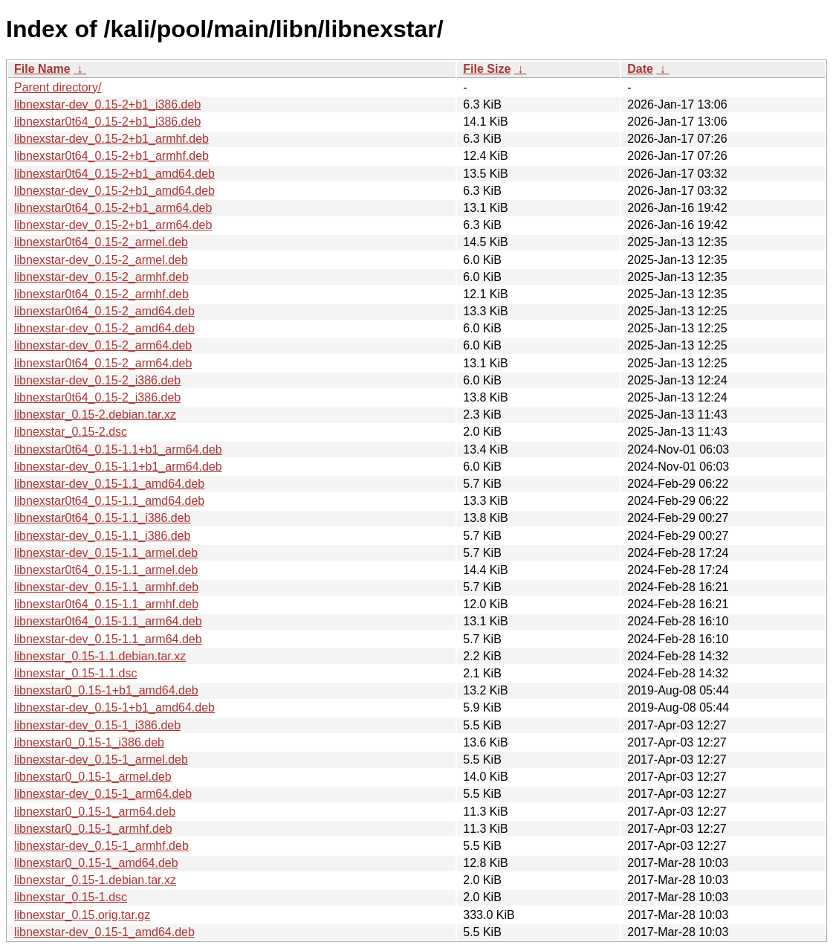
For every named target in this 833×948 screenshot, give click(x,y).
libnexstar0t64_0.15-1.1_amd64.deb (109, 500)
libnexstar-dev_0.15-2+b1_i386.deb (107, 104)
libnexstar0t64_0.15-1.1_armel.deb (106, 570)
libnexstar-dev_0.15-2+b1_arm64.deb (113, 225)
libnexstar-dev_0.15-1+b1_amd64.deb (114, 707)
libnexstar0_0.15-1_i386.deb (89, 742)
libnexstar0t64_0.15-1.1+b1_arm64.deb (118, 449)
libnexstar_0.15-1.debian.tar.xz (95, 880)
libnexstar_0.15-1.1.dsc (75, 673)
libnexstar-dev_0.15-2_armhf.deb (101, 277)
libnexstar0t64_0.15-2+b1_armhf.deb (111, 155)
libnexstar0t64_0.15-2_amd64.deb (104, 311)
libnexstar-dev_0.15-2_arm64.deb (103, 345)
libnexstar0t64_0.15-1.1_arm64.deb (108, 621)
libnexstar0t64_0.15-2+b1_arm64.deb (113, 207)
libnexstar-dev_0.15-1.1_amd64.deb (109, 483)
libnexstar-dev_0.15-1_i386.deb (97, 725)
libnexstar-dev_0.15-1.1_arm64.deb (108, 639)
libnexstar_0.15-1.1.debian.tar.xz (100, 656)
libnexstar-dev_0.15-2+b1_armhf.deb (111, 138)
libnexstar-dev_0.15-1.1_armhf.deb (106, 587)
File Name (42, 68)
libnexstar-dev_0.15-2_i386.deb (97, 380)
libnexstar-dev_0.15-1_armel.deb (101, 759)
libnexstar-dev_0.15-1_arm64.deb (103, 793)
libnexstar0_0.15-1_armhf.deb (93, 828)
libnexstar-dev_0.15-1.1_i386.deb (102, 535)
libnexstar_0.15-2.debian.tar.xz (95, 414)
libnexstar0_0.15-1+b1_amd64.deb (106, 690)
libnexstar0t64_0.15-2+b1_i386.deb (107, 121)
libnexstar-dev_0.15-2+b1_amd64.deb (114, 190)
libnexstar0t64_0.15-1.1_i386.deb (102, 518)
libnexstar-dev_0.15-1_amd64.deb (104, 932)
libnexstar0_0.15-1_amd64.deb (96, 863)
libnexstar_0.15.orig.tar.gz (82, 915)
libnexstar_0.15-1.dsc (70, 897)
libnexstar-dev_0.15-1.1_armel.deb (106, 552)
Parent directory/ (57, 87)
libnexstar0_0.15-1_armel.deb (93, 776)
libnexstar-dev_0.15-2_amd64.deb (104, 328)
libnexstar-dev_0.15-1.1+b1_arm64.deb (118, 466)
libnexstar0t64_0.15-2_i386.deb (97, 397)
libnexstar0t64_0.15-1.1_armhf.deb (106, 604)
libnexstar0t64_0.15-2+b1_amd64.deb (114, 173)
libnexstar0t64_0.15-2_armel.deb (101, 242)
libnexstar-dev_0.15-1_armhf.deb (101, 845)
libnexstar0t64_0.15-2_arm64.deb (103, 363)
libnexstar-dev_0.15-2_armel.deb (101, 260)
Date (640, 68)
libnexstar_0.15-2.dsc (70, 431)
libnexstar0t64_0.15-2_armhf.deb (101, 294)
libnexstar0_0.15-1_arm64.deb (94, 811)
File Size (487, 68)
